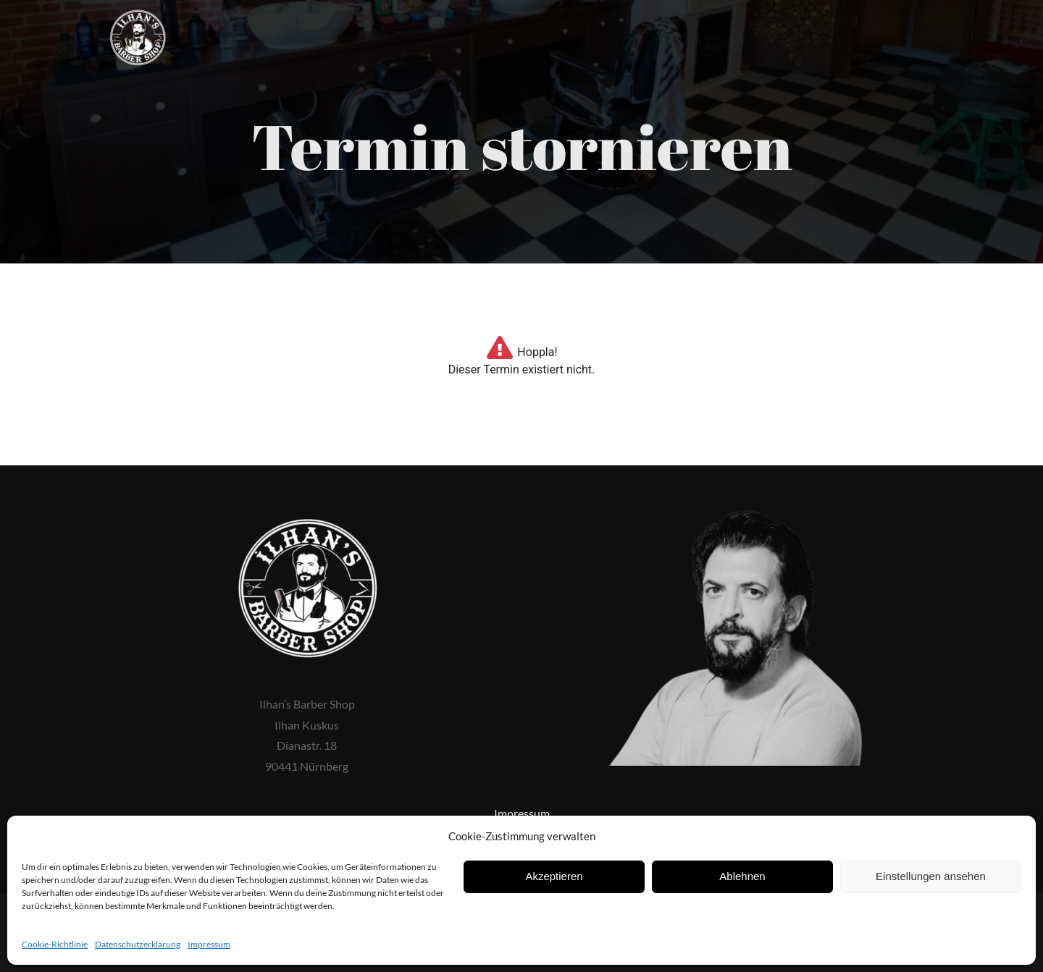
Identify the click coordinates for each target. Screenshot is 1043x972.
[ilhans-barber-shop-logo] (138, 15)
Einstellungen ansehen (931, 876)
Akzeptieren (553, 876)
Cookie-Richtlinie (55, 944)
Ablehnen (742, 876)
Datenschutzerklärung (137, 944)
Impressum (209, 944)
